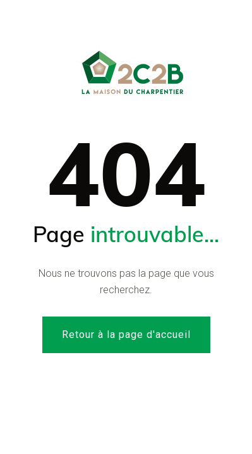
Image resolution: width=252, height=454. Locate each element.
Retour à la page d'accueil (126, 334)
